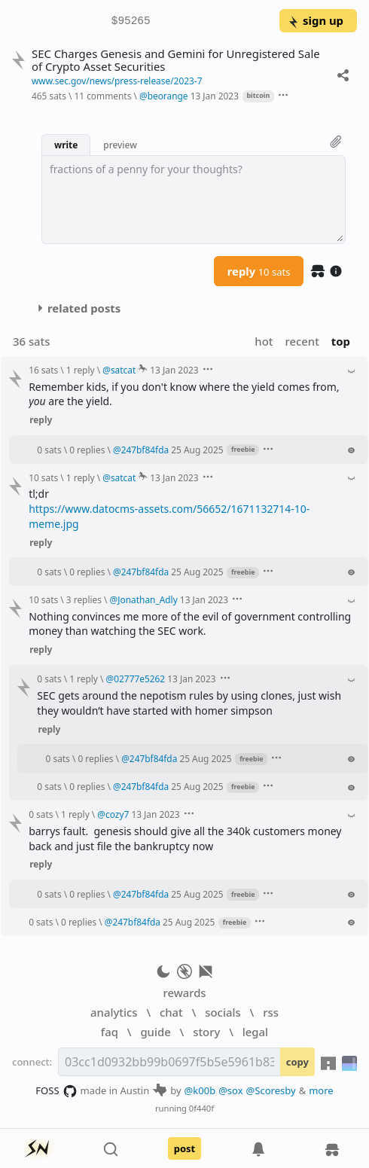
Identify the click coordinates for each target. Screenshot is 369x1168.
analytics (113, 1012)
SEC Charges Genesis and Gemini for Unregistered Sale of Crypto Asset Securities (176, 60)
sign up (315, 20)
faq (109, 1031)
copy (297, 1062)
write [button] (66, 145)
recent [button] (302, 341)
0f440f (201, 1108)
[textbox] (193, 199)
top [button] (340, 341)
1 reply (80, 370)
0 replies (87, 450)
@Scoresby (271, 1090)
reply (259, 271)
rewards (184, 992)
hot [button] (264, 341)
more (321, 1090)
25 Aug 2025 (197, 450)
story (206, 1031)
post (185, 1148)
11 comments (102, 96)
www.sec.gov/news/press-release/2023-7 (117, 81)
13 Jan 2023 (215, 96)
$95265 (131, 21)
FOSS (56, 1091)
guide (155, 1031)
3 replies (84, 599)
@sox (230, 1090)
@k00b (200, 1090)
